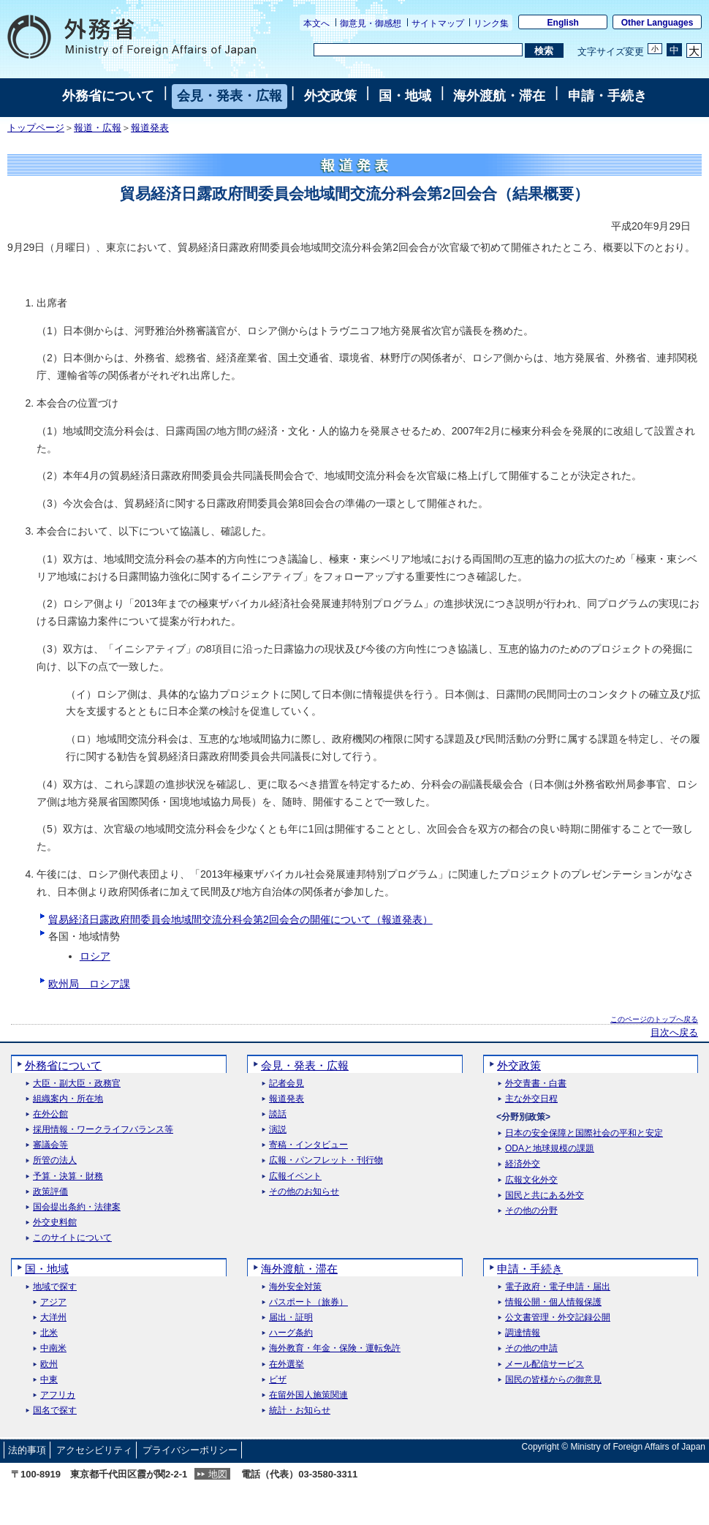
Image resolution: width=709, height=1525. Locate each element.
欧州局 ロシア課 (89, 984)
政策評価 (50, 1192)
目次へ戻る (674, 1033)
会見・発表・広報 (229, 96)
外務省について (108, 96)
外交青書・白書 (535, 1083)
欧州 (49, 1364)
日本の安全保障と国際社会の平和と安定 (584, 1133)
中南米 (53, 1348)
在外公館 (50, 1114)
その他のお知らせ (304, 1192)
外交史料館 (55, 1222)
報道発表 (150, 128)
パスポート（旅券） (308, 1302)
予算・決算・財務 (68, 1176)
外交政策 (330, 96)
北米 (49, 1333)
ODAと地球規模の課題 (549, 1148)
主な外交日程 (531, 1099)
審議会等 (50, 1145)
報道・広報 (97, 128)
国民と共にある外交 (544, 1195)
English (563, 23)
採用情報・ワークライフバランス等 (103, 1129)
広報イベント (295, 1176)
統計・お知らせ (299, 1410)
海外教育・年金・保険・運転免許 (335, 1348)
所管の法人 (55, 1160)
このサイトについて (72, 1238)
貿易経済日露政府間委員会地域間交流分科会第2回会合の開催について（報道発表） (240, 919)
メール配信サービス (544, 1364)
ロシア (95, 956)
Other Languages (657, 23)
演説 (278, 1129)
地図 (217, 1474)
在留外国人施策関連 (308, 1395)
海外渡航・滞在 (499, 96)
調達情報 (522, 1333)
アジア (53, 1302)
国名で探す (55, 1410)
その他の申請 (531, 1348)
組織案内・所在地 (68, 1099)
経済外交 (522, 1164)
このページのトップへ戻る (654, 1019)
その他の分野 (531, 1211)
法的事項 (27, 1450)
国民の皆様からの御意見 (553, 1380)
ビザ (278, 1380)
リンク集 (491, 23)
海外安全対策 (295, 1287)
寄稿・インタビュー (308, 1145)
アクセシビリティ (94, 1450)
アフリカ (57, 1395)
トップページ (35, 128)
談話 (278, 1114)
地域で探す (55, 1287)
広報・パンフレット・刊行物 (326, 1160)
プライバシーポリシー (190, 1450)
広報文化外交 (531, 1180)
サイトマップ (438, 23)
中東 (49, 1380)
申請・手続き (607, 96)
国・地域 (405, 96)
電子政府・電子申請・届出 (557, 1287)
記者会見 (286, 1083)
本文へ (316, 23)
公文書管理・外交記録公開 (557, 1317)
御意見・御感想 (370, 23)
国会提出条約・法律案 (77, 1207)
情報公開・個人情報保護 (553, 1302)
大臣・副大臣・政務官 (77, 1083)
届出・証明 (291, 1317)
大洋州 (53, 1317)
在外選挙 (286, 1364)
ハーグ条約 (291, 1333)
